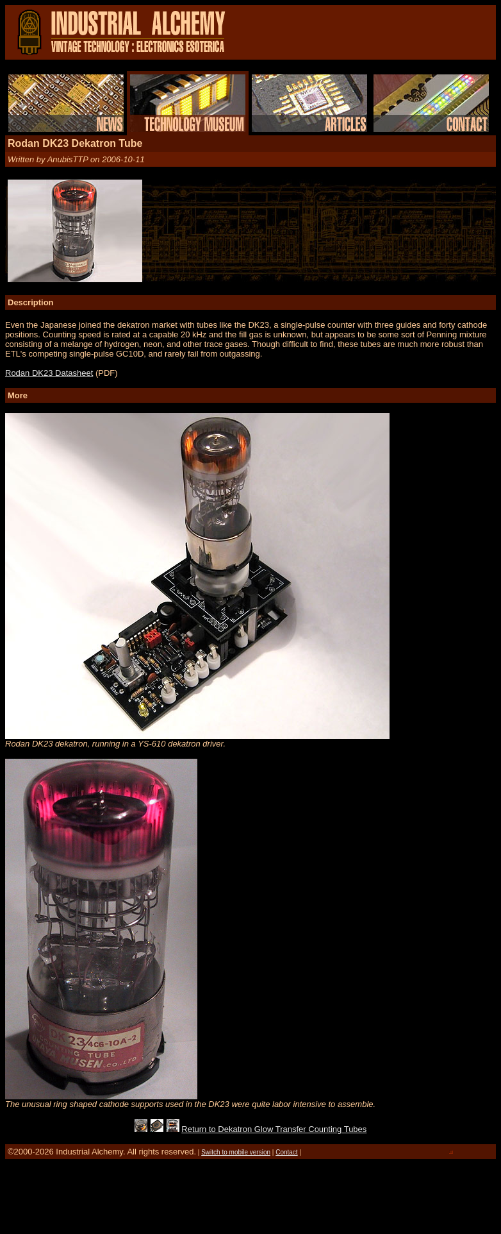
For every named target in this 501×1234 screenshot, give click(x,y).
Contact (286, 1152)
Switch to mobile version (235, 1152)
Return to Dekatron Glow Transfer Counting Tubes (273, 1129)
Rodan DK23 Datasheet (49, 373)
